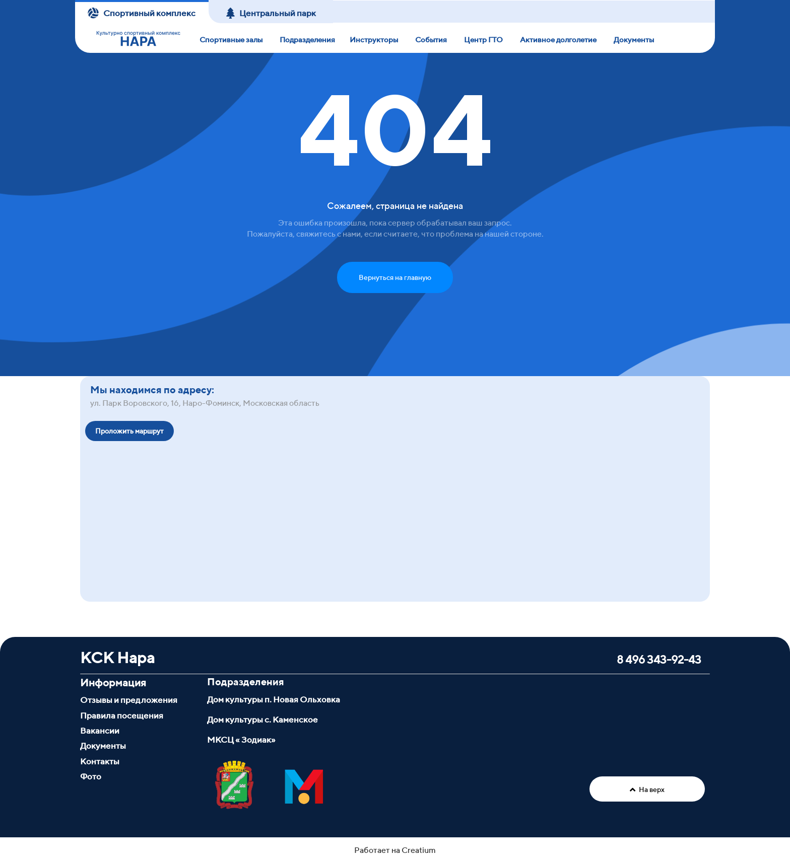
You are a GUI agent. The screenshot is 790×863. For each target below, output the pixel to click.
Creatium (419, 849)
